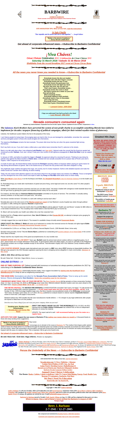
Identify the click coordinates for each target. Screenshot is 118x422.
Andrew (105, 302)
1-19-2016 (105, 181)
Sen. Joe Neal (69, 364)
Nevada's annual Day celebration (92, 341)
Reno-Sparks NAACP (49, 343)
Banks (31, 374)
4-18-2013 (109, 191)
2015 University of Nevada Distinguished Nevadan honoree (27, 225)
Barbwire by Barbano (27, 397)
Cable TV (58, 374)
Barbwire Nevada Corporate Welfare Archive (58, 370)
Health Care (92, 374)
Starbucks (62, 376)
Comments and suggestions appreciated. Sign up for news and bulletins (59, 416)
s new (69, 179)
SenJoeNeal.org (54, 345)
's (17, 179)
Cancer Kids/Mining (69, 374)
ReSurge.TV (104, 263)
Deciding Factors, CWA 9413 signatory (69, 414)
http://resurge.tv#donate (104, 218)
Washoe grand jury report (38, 202)
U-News (57, 362)
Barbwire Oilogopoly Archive (67, 368)
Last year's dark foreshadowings (11, 270)
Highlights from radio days (105, 320)
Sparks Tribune (91, 346)
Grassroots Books (67, 220)
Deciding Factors (57, 366)
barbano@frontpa (54, 394)
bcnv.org (105, 227)
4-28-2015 (105, 178)
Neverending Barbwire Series (105, 206)
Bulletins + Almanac (68, 362)
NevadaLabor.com (41, 345)
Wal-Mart (70, 376)
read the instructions (74, 28)
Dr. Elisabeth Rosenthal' (51, 179)
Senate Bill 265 (58, 215)
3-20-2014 (109, 201)
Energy (79, 374)
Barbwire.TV (61, 325)
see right (48, 150)
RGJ (41, 293)
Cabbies (37, 374)
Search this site (52, 381)
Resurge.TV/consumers (50, 376)
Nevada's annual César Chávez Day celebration (40, 392)
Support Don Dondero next (105, 153)
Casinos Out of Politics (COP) (52, 364)
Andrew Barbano (66, 387)
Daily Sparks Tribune (53, 397)
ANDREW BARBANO (57, 17)
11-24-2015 (105, 180)
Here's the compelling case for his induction (50, 278)
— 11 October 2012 (29, 284)
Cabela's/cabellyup (47, 374)
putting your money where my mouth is (62, 317)
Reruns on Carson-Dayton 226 (104, 223)
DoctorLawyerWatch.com (47, 368)
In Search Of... (64, 381)
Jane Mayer (9, 179)
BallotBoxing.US (70, 366)
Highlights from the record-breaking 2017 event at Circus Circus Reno (59, 63)
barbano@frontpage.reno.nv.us (51, 346)
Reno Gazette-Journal (53, 281)
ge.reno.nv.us (64, 394)
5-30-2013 (112, 196)
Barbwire (85, 250)
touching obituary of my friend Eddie (69, 232)
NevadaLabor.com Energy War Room (19, 310)
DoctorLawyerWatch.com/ (70, 345)
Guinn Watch (45, 366)
